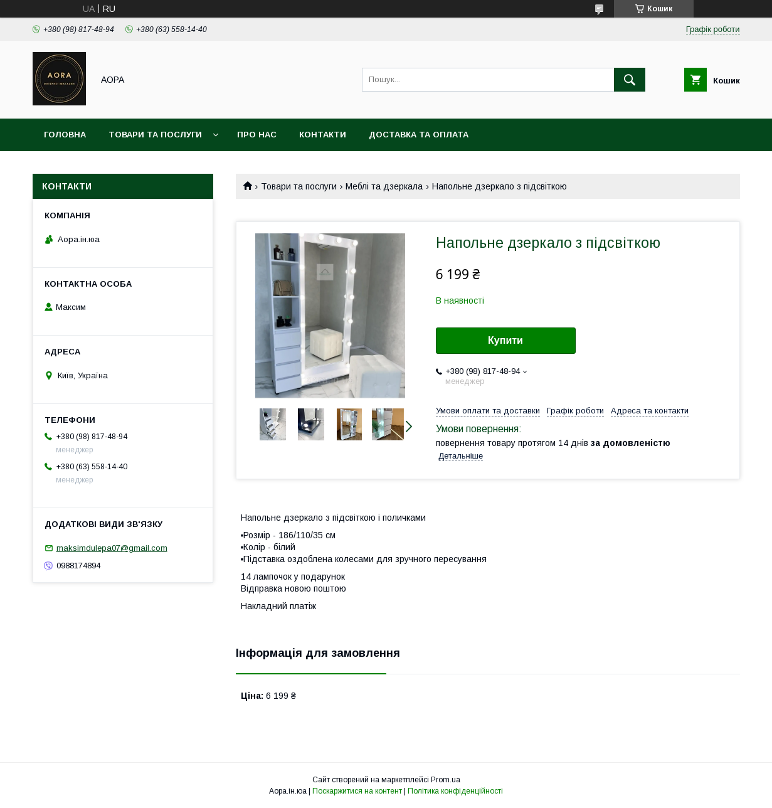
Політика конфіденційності (455, 791)
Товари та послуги (155, 134)
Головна (65, 134)
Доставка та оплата (418, 134)
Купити (505, 340)
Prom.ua (445, 779)
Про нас (257, 134)
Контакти (322, 134)
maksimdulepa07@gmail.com (111, 548)
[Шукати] (629, 80)
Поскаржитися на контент (357, 791)
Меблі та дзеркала (384, 186)
